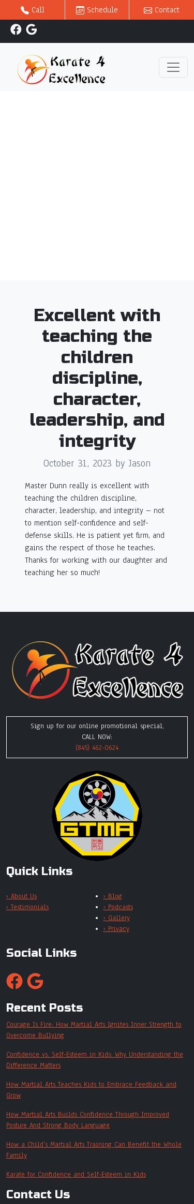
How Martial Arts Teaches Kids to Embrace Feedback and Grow (91, 1090)
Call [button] (32, 10)
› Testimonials (27, 907)
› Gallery (116, 918)
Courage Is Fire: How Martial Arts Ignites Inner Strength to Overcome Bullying (94, 1030)
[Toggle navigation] (173, 67)
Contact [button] (162, 10)
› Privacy (116, 929)
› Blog (112, 896)
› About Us (21, 896)
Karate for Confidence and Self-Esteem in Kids (76, 1174)
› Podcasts (118, 907)
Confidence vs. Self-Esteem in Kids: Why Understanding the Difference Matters (94, 1060)
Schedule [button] (97, 10)
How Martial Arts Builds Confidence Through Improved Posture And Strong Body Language (87, 1120)
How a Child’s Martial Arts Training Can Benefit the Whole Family (94, 1150)
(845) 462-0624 (97, 748)
